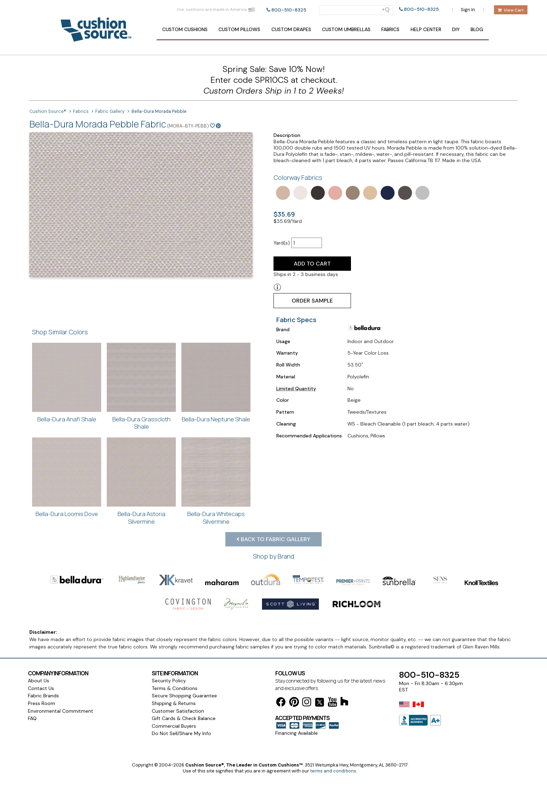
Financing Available (296, 714)
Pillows (239, 29)
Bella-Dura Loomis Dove (67, 514)
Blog (477, 29)
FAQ (32, 699)
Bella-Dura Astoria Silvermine (141, 517)
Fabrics (390, 29)
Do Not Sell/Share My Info (181, 714)
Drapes (291, 29)
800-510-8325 (288, 10)
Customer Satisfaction (178, 692)
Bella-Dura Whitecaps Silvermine (216, 517)
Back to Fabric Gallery (273, 539)
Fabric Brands (43, 676)
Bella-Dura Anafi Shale (66, 419)
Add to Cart (312, 263)
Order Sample (312, 300)
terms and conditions (333, 752)
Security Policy (169, 661)
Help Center (426, 29)
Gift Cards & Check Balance (184, 699)
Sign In (468, 10)
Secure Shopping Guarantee (184, 676)
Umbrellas (346, 29)
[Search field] (356, 10)
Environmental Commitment (60, 692)
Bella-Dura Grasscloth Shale (141, 423)
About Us (38, 661)
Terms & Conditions (174, 669)
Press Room (41, 684)
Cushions (185, 29)
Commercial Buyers (174, 707)
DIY (456, 29)
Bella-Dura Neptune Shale (216, 419)
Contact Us (41, 669)
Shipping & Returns (174, 684)
